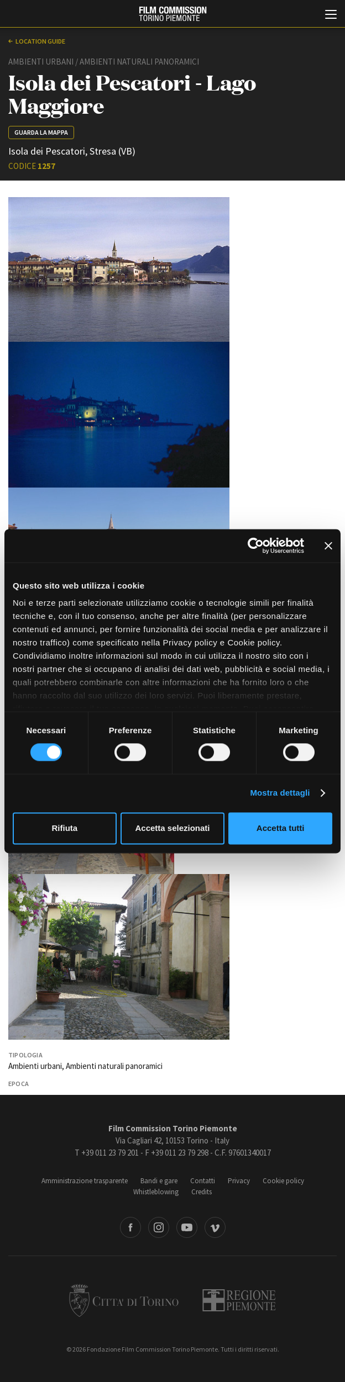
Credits (201, 1191)
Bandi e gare (158, 1180)
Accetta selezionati (172, 828)
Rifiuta (64, 828)
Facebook (130, 1227)
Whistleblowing (156, 1191)
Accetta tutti (281, 828)
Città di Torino (124, 1300)
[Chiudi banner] (328, 545)
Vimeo (215, 1227)
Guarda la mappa (41, 132)
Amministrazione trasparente (84, 1180)
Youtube (186, 1227)
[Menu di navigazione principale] (331, 15)
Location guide (40, 41)
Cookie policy (283, 1180)
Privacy (239, 1180)
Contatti (202, 1180)
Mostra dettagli (280, 793)
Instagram (158, 1227)
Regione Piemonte (239, 1300)
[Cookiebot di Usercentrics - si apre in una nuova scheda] (255, 545)
